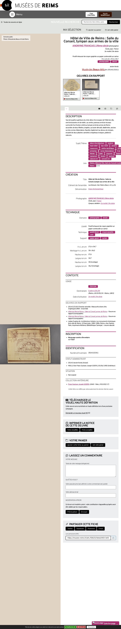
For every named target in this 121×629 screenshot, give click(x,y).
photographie (104, 62)
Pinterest (91, 529)
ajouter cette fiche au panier (78, 445)
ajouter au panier (93, 30)
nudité (100, 154)
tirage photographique (95, 189)
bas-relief (104, 146)
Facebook (80, 529)
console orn (106, 159)
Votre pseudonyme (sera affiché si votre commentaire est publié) (86, 484)
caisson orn (94, 159)
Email (101, 529)
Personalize (91, 627)
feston (103, 156)
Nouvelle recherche (65, 22)
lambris (110, 143)
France (99, 201)
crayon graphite (107, 232)
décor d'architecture (97, 143)
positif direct (94, 232)
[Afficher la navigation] (12, 14)
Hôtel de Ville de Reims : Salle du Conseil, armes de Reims (70, 93)
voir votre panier (111, 30)
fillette (92, 154)
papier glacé (94, 238)
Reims (92, 166)
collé (91, 235)
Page (91, 14)
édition (93, 286)
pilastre (114, 146)
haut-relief (93, 146)
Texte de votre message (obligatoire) (77, 464)
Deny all (81, 627)
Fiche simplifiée (72, 430)
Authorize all (70, 627)
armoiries (93, 151)
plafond (111, 156)
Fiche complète (87, 430)
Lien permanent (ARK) (72, 534)
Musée (105, 14)
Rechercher (113, 22)
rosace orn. (94, 148)
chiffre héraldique (108, 148)
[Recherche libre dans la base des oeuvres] (94, 22)
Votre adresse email (72, 492)
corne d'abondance (107, 151)
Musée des (93, 69)
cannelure (93, 156)
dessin (114, 62)
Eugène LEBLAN (94, 291)
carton (104, 238)
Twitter (70, 529)
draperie (109, 154)
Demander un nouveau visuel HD (77, 413)
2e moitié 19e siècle (108, 203)
